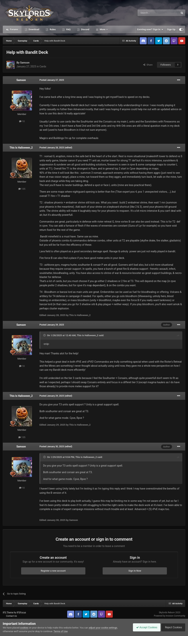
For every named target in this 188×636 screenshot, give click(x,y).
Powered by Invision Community (169, 616)
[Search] (149, 13)
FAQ (68, 29)
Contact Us (11, 616)
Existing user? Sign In (150, 29)
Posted (51, 80)
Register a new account (53, 570)
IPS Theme (8, 612)
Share (148, 64)
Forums (13, 29)
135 (21, 188)
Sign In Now (135, 570)
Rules (52, 29)
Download (33, 29)
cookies (24, 627)
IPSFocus (21, 612)
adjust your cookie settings (103, 627)
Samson (24, 62)
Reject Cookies (172, 627)
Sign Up (171, 29)
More (102, 29)
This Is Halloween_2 (21, 147)
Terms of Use (60, 631)
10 (22, 121)
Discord (84, 29)
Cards (42, 66)
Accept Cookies (145, 627)
